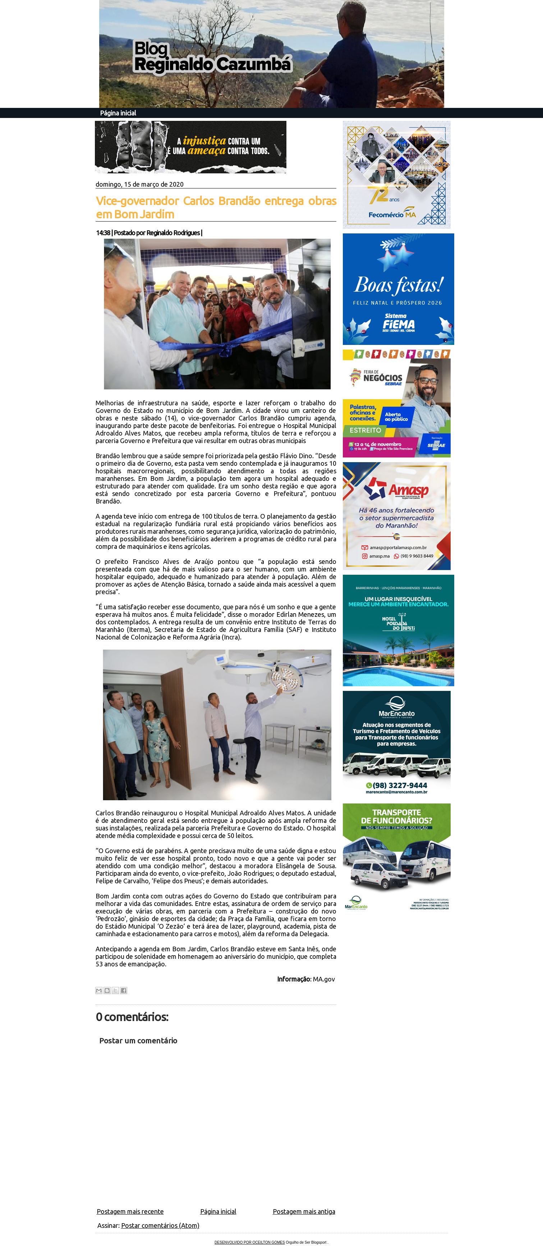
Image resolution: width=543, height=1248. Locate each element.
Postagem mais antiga (304, 1211)
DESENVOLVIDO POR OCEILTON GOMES (250, 1242)
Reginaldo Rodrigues (172, 232)
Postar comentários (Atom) (160, 1225)
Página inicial (118, 113)
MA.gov (324, 979)
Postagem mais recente (130, 1211)
